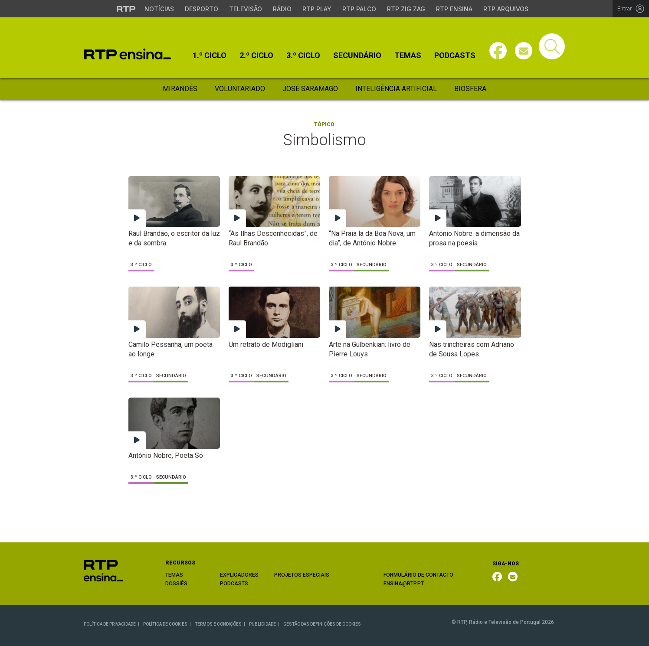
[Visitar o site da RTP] (126, 8)
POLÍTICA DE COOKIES (165, 624)
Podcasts (454, 55)
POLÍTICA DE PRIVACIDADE (110, 624)
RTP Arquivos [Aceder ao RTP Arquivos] (505, 9)
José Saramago (310, 89)
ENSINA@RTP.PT (404, 584)
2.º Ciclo (256, 55)
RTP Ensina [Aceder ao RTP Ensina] (454, 9)
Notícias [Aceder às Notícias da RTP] (159, 9)
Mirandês (180, 89)
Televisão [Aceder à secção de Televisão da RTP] (245, 9)
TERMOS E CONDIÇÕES (218, 624)
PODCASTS (234, 584)
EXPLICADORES (239, 575)
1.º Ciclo (209, 55)
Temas (407, 55)
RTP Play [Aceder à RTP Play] (316, 9)
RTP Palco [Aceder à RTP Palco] (359, 9)
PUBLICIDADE (262, 624)
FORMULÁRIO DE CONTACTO (418, 575)
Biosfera (470, 89)
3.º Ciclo (303, 55)
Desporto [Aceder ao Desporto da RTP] (201, 9)
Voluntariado (240, 89)
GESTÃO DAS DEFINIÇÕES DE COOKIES (322, 624)
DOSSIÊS (176, 584)
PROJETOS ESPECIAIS (301, 575)
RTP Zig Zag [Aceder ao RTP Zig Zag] (406, 9)
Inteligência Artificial (396, 89)
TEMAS (174, 575)
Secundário (357, 55)
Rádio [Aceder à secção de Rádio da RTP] (282, 9)
